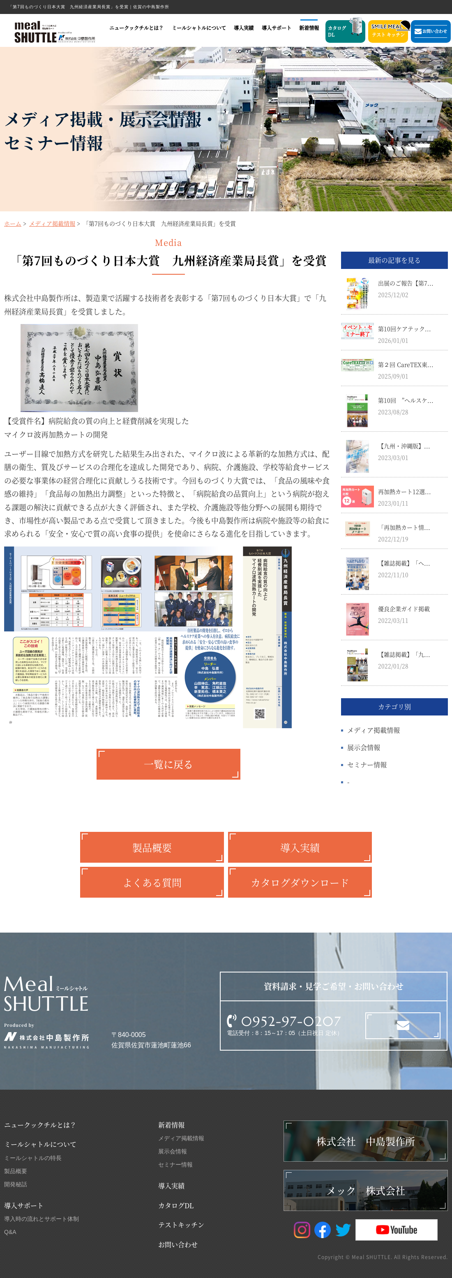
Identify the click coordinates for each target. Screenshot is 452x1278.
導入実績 (244, 27)
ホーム (12, 223)
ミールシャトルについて (199, 27)
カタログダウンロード (300, 882)
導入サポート (276, 27)
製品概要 (152, 847)
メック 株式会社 (365, 1190)
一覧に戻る (168, 764)
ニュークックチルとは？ (136, 27)
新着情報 (309, 27)
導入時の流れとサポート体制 (41, 1218)
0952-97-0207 (291, 1021)
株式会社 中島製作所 (365, 1141)
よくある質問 (152, 882)
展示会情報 (363, 747)
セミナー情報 (367, 764)
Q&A (10, 1232)
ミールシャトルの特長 (33, 1158)
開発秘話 (15, 1184)
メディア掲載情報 (52, 223)
